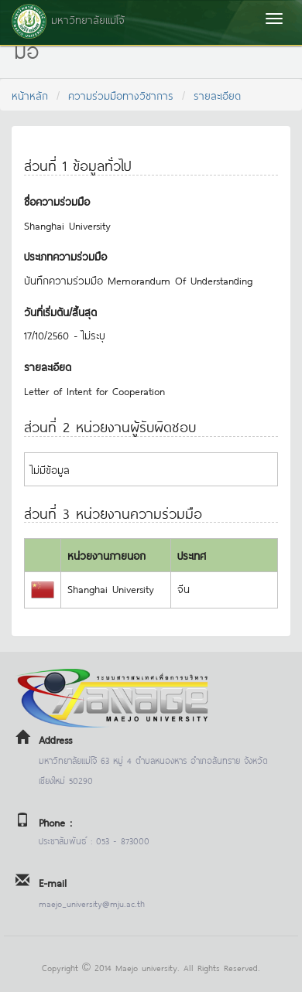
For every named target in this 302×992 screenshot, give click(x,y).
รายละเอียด (217, 95)
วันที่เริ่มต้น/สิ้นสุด (60, 311)
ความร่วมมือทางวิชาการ (120, 95)
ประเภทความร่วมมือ (65, 255)
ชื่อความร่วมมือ (57, 201)
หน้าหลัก (30, 95)
